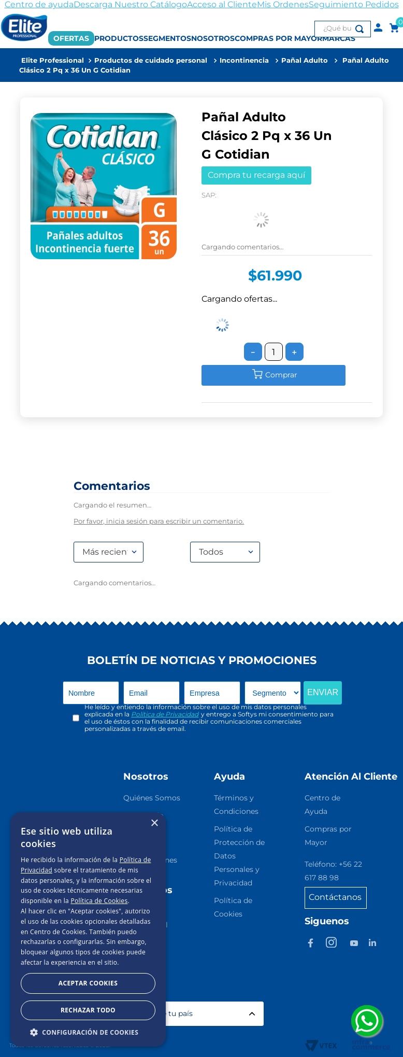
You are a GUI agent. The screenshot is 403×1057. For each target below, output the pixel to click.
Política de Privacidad (164, 714)
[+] (294, 352)
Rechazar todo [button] (88, 1010)
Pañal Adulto (304, 60)
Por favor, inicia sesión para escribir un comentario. (159, 521)
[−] (253, 352)
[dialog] (88, 929)
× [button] (154, 823)
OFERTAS (71, 38)
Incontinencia (244, 60)
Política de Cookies (98, 900)
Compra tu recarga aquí (256, 175)
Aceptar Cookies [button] (88, 983)
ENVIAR (322, 692)
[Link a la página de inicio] (52, 61)
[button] (88, 1031)
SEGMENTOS (167, 38)
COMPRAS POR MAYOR (278, 38)
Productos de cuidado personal (150, 60)
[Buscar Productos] (361, 29)
